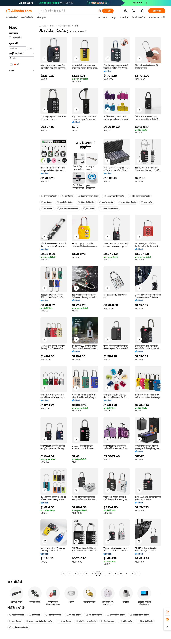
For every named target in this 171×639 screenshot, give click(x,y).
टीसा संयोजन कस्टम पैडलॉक (140, 196)
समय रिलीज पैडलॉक (64, 202)
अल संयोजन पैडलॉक (53, 615)
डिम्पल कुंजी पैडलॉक (145, 621)
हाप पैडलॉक (46, 202)
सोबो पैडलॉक (34, 615)
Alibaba (42, 26)
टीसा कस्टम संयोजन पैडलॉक (88, 196)
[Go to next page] (138, 573)
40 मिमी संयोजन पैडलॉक (139, 615)
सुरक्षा (52, 26)
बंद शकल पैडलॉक (73, 615)
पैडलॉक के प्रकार (107, 621)
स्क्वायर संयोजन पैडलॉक (109, 208)
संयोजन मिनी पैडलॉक (86, 202)
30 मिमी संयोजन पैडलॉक (18, 627)
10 (121, 574)
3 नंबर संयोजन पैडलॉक (115, 615)
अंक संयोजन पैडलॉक (94, 615)
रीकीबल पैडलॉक (64, 621)
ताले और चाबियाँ (64, 26)
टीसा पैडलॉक (46, 208)
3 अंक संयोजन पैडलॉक (127, 202)
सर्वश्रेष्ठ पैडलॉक (126, 621)
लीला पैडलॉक (146, 202)
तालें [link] (76, 26)
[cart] (134, 11)
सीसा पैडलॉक (88, 208)
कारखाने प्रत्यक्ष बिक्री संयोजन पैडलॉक (39, 621)
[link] (167, 612)
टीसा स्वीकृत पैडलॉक (49, 196)
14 (132, 574)
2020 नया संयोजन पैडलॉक (114, 196)
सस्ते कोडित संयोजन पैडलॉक (67, 208)
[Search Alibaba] (68, 10)
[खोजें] (108, 11)
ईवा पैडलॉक (67, 196)
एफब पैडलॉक (15, 621)
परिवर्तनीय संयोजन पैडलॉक (86, 621)
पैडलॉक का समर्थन (16, 615)
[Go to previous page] (63, 573)
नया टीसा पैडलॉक (106, 202)
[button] (99, 11)
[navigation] (21, 300)
